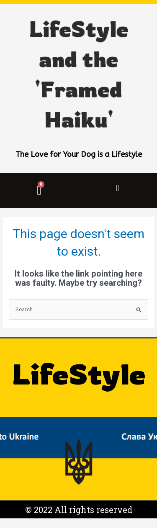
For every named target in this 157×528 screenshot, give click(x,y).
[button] (118, 188)
